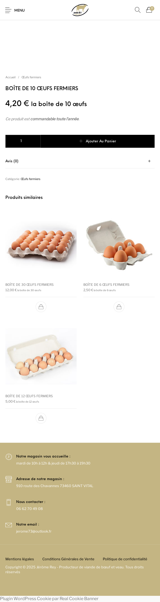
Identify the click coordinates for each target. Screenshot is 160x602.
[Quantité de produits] (23, 141)
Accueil (10, 77)
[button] (41, 306)
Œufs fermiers (31, 77)
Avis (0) (11, 161)
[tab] (80, 161)
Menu (19, 10)
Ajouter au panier (101, 141)
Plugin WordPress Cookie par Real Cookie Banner (49, 598)
